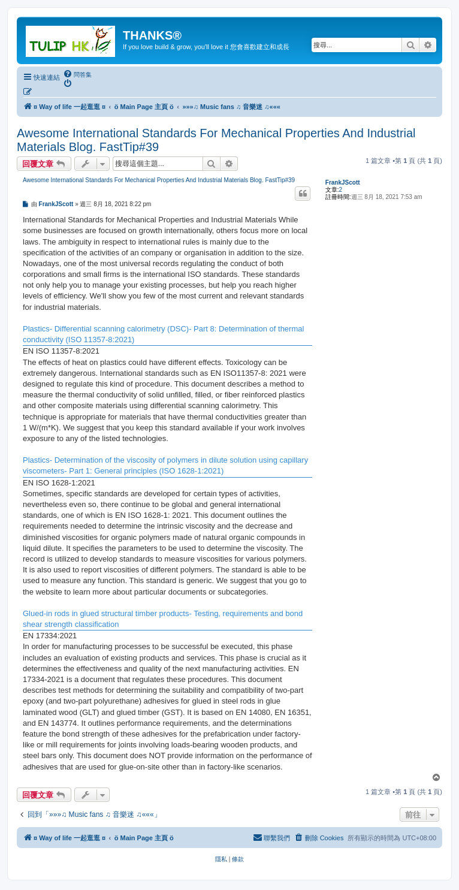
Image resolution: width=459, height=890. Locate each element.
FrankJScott (342, 182)
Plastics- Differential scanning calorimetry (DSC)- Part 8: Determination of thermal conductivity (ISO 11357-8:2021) (163, 334)
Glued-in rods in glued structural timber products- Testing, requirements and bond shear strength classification (163, 619)
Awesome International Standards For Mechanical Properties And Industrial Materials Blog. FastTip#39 (216, 139)
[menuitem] (77, 74)
